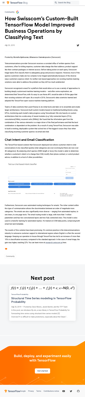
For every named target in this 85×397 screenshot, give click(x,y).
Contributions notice (51, 391)
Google (23, 391)
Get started (42, 371)
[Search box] (69, 3)
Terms (39, 391)
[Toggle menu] (3, 2)
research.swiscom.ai (53, 243)
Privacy (31, 391)
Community (10, 256)
